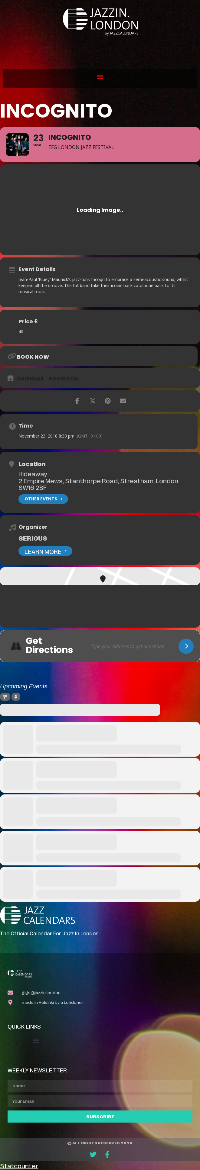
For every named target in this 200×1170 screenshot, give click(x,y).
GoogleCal (63, 379)
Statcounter (19, 1165)
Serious (32, 537)
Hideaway (32, 473)
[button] (100, 77)
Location (32, 463)
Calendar (30, 379)
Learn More (45, 551)
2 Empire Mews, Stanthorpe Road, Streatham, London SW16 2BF (98, 484)
